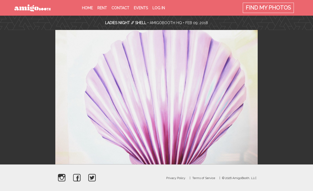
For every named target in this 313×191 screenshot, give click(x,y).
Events (141, 8)
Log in (158, 8)
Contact (120, 8)
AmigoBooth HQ (166, 23)
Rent (102, 8)
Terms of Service (203, 178)
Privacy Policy (175, 178)
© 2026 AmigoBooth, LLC (239, 178)
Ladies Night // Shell (126, 23)
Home (87, 8)
